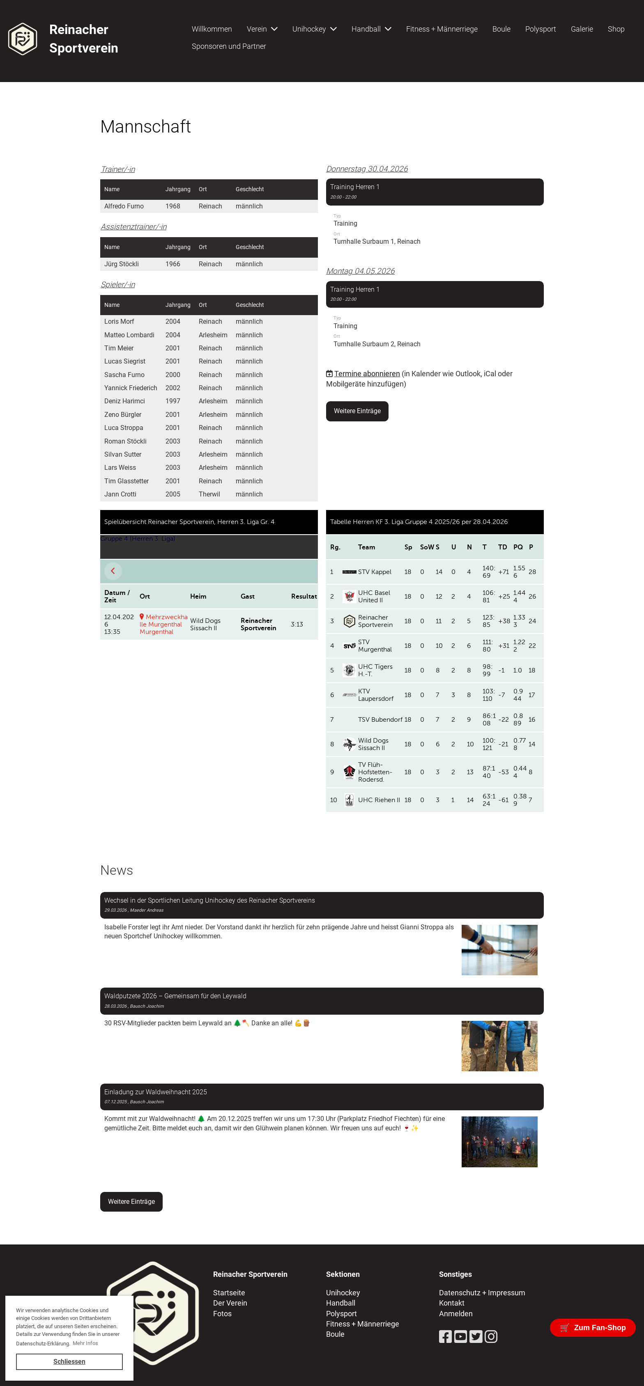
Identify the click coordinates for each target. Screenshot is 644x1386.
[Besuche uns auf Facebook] (445, 1337)
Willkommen (212, 29)
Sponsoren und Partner (229, 46)
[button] (435, 216)
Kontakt (452, 1303)
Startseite (229, 1292)
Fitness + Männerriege (442, 29)
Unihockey (314, 29)
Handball (371, 29)
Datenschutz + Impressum (482, 1292)
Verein (262, 29)
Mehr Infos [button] (85, 1343)
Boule (501, 29)
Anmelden (456, 1313)
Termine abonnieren (367, 373)
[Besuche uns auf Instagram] (491, 1337)
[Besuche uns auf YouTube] (460, 1337)
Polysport (540, 29)
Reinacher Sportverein (83, 39)
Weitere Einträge (357, 411)
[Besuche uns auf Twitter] (476, 1337)
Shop (616, 29)
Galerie (582, 29)
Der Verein (230, 1303)
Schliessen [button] (69, 1361)
